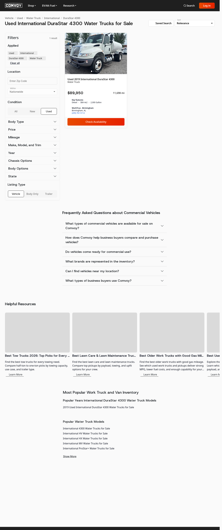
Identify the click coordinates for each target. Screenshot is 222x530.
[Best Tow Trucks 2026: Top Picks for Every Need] (37, 345)
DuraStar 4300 (71, 18)
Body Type (16, 122)
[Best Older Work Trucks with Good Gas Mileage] (172, 345)
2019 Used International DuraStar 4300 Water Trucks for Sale (98, 407)
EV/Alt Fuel (48, 5)
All (15, 111)
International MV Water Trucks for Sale (85, 443)
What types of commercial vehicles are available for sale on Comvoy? (109, 225)
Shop (31, 5)
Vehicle (9, 18)
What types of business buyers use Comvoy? (98, 281)
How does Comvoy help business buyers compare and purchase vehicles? (111, 240)
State (12, 176)
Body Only (32, 194)
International (52, 18)
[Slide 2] (93, 71)
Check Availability (96, 122)
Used (20, 18)
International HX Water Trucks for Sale (85, 438)
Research (68, 5)
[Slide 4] (98, 71)
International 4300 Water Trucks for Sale (86, 428)
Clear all (15, 63)
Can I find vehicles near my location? (92, 271)
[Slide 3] (96, 71)
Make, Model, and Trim (24, 145)
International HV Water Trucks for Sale (85, 433)
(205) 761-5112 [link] (78, 113)
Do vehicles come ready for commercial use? (98, 252)
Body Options (18, 168)
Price (12, 129)
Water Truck (33, 18)
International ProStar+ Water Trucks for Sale (88, 448)
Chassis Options (20, 161)
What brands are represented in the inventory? (100, 261)
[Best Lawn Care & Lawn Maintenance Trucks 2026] (104, 345)
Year (11, 153)
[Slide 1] (91, 71)
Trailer (49, 194)
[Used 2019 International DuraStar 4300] (96, 80)
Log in (207, 5)
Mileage (14, 137)
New (32, 111)
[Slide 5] (100, 71)
